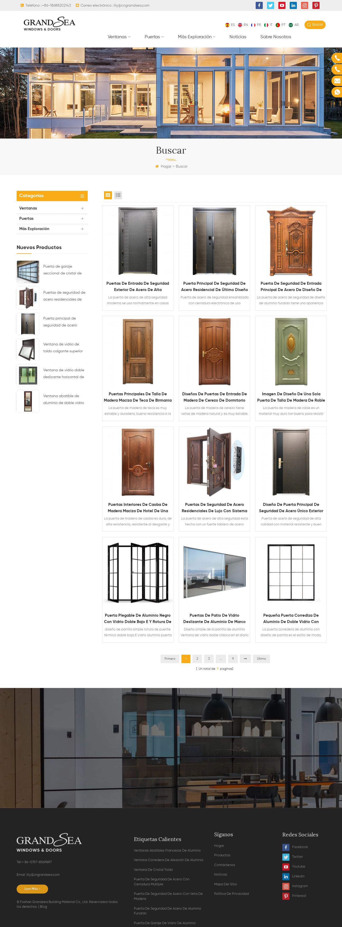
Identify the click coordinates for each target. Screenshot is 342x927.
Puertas (152, 37)
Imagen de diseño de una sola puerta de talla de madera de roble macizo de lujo (291, 398)
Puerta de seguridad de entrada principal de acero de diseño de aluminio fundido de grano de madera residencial (291, 287)
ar (294, 25)
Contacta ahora (171, 766)
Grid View (108, 195)
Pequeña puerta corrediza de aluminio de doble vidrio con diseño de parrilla (291, 619)
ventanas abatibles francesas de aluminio (167, 907)
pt (280, 25)
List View (118, 195)
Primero (170, 658)
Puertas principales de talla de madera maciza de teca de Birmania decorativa (138, 398)
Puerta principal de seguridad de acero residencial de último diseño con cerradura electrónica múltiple (61, 323)
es (230, 25)
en (243, 25)
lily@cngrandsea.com (131, 5)
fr (256, 25)
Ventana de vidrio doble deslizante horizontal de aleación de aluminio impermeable (63, 374)
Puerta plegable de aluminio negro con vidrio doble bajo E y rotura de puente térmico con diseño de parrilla (137, 619)
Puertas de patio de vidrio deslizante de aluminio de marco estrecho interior (214, 619)
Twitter (292, 895)
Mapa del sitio (225, 923)
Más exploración (195, 37)
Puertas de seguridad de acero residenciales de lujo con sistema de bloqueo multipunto (64, 297)
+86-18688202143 (56, 5)
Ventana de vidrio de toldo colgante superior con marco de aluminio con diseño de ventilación (65, 349)
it (268, 25)
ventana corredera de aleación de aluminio (168, 916)
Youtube (293, 905)
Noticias (237, 37)
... (221, 658)
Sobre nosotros (275, 37)
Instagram (295, 925)
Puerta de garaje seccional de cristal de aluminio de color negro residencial (63, 271)
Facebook (295, 886)
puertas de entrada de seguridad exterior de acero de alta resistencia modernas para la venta (138, 287)
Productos (222, 894)
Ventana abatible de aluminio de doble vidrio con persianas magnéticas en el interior (64, 400)
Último (261, 658)
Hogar (163, 166)
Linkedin (293, 915)
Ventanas (117, 37)
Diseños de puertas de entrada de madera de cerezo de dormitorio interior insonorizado (214, 398)
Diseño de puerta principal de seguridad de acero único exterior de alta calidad (291, 508)
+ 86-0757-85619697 (37, 904)
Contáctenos (224, 903)
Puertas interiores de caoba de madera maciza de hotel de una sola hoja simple (138, 508)
